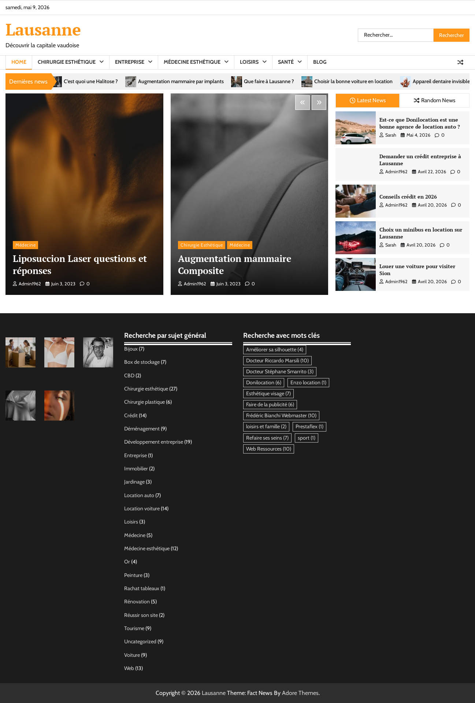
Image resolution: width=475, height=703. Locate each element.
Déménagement (142, 428)
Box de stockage (142, 362)
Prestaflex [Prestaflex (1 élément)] (309, 426)
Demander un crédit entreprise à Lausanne (420, 160)
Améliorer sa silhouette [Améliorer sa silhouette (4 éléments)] (274, 349)
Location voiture (142, 508)
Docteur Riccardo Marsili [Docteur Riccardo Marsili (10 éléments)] (277, 360)
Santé (286, 62)
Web (129, 668)
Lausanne (43, 29)
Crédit (131, 415)
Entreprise (129, 62)
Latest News (368, 100)
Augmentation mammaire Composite (234, 264)
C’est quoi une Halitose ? (119, 81)
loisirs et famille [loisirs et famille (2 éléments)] (266, 426)
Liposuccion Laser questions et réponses (80, 264)
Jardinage (134, 481)
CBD (129, 375)
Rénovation (137, 601)
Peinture (133, 575)
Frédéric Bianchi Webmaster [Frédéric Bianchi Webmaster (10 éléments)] (281, 415)
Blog (319, 62)
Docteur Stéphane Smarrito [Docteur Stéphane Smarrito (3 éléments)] (279, 371)
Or (127, 561)
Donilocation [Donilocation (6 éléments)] (263, 382)
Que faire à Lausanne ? (297, 81)
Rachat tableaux (141, 588)
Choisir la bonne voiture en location (382, 81)
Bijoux (131, 348)
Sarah (387, 135)
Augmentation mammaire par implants (209, 81)
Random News (434, 100)
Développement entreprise (153, 442)
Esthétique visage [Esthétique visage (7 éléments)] (268, 393)
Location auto (139, 495)
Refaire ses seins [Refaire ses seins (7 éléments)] (267, 437)
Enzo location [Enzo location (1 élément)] (308, 382)
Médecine (25, 245)
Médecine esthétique (192, 62)
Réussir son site (141, 615)
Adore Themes (300, 692)
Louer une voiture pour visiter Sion (417, 270)
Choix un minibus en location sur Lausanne (420, 233)
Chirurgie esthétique (67, 62)
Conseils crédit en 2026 (408, 196)
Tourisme (134, 628)
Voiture (132, 655)
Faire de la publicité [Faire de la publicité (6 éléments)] (270, 404)
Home (18, 62)
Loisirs (249, 62)
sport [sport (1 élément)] (306, 437)
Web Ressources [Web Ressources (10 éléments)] (268, 448)
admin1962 (27, 283)
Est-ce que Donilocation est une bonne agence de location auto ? (419, 123)
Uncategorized (140, 641)
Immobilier (136, 468)
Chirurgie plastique (144, 402)
